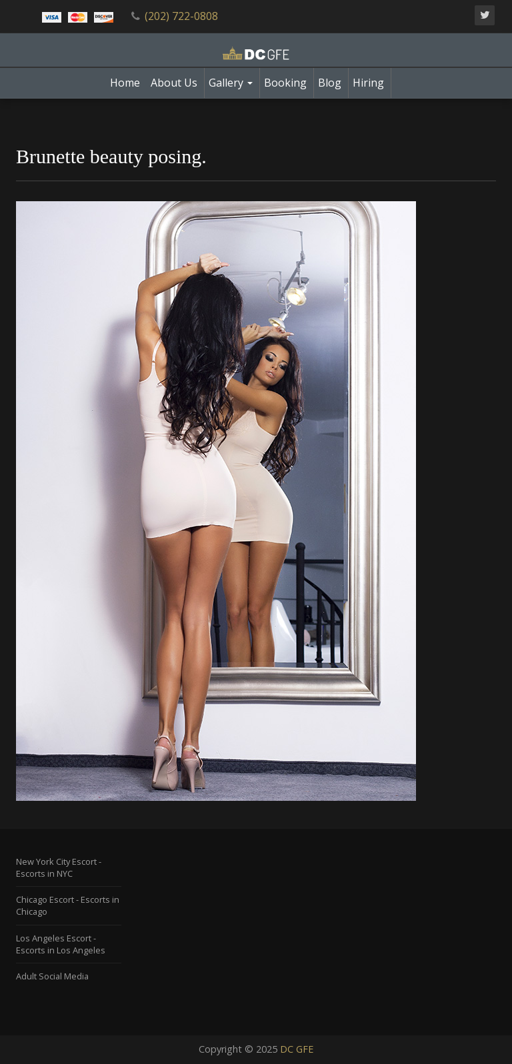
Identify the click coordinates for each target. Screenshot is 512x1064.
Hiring (368, 82)
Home (125, 82)
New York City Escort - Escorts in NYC (58, 867)
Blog (329, 82)
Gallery (231, 82)
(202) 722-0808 (181, 16)
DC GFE (296, 1049)
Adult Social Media (52, 976)
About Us (174, 82)
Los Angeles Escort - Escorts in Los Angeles (60, 944)
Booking (285, 82)
